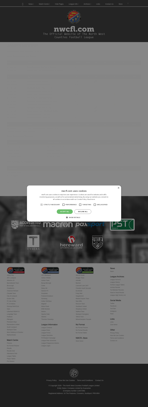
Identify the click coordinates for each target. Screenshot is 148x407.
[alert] (74, 203)
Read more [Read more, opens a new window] (91, 199)
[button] (74, 217)
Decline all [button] (83, 212)
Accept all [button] (64, 212)
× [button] (118, 188)
